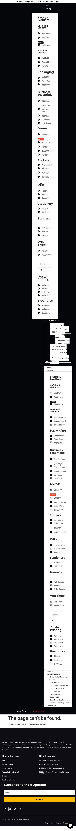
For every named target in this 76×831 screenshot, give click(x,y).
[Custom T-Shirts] (39, 198)
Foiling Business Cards (45, 115)
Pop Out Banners (45, 231)
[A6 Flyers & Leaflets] (39, 45)
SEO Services (54, 683)
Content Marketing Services (60, 703)
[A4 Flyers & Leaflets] (39, 33)
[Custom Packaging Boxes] (39, 84)
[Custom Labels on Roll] (39, 177)
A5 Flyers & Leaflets (46, 38)
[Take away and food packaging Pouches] (39, 78)
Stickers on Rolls (46, 168)
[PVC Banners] (39, 228)
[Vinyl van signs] (39, 251)
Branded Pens (45, 194)
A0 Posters (46, 295)
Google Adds (54, 697)
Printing (52, 370)
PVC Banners (47, 228)
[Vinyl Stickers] (39, 165)
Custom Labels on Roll (45, 177)
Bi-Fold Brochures (46, 309)
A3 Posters (46, 285)
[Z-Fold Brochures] (39, 313)
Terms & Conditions (53, 823)
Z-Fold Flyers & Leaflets (47, 62)
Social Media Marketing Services (58, 678)
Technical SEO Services (59, 689)
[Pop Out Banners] (39, 231)
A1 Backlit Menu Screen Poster (50, 760)
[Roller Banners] (39, 235)
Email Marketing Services (59, 700)
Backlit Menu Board (47, 151)
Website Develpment (10, 772)
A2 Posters (46, 288)
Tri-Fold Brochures (46, 305)
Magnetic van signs (47, 255)
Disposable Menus (46, 142)
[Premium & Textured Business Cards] (39, 109)
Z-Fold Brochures (46, 313)
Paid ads (5, 776)
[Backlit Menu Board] (39, 151)
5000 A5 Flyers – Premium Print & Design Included (54, 773)
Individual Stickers (45, 172)
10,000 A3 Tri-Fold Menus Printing (51, 768)
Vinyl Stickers (47, 165)
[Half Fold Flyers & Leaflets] (39, 58)
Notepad (45, 209)
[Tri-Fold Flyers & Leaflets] (39, 66)
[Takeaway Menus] (39, 134)
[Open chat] (70, 825)
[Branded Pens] (39, 194)
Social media (7, 764)
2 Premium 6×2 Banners (48, 764)
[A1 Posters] (39, 292)
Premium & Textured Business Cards (46, 108)
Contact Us (51, 706)
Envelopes (46, 120)
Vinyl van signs (45, 251)
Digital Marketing (56, 674)
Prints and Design (9, 780)
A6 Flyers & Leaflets (46, 45)
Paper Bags (46, 81)
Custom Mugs (45, 191)
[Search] (45, 264)
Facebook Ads (55, 694)
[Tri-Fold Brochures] (39, 305)
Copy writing (7, 768)
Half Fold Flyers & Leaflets (45, 58)
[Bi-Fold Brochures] (39, 309)
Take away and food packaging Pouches (46, 77)
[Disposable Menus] (39, 142)
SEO (4, 760)
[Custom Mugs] (39, 191)
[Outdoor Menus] (39, 146)
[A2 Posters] (39, 288)
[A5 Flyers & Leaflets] (39, 38)
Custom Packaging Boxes (46, 84)
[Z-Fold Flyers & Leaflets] (39, 62)
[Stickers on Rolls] (39, 168)
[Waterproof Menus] (39, 155)
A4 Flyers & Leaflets (46, 33)
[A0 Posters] (39, 295)
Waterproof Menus (46, 155)
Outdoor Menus (45, 146)
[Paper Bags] (39, 81)
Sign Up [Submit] (39, 799)
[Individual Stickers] (39, 172)
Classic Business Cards (45, 101)
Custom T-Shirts (46, 198)
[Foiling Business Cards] (39, 115)
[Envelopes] (39, 120)
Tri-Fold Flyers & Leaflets (45, 66)
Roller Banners (45, 235)
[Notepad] (39, 209)
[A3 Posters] (39, 285)
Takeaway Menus (45, 134)
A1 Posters (46, 292)
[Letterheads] (39, 123)
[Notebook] (39, 212)
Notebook (45, 212)
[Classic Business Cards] (39, 101)
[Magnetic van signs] (39, 255)
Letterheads (46, 123)
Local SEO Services (61, 686)
